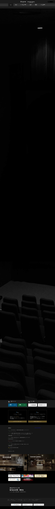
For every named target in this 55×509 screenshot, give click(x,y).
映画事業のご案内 (12, 499)
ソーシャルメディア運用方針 (19, 500)
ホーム (11, 5)
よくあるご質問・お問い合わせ (35, 500)
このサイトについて (25, 499)
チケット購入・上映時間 (23, 5)
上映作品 (30, 5)
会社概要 (8, 499)
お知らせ (16, 5)
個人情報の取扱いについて (37, 499)
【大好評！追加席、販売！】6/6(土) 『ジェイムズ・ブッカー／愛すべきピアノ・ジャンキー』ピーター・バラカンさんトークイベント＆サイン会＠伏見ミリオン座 (22, 433)
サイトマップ (29, 500)
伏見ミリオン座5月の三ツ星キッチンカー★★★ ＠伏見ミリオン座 (19, 444)
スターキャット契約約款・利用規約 (18, 499)
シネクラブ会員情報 (43, 5)
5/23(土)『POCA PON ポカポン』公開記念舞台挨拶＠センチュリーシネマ (20, 437)
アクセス (4, 464)
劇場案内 (36, 5)
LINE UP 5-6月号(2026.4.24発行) (14, 447)
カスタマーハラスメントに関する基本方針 (12, 500)
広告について (25, 500)
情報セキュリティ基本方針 (31, 499)
